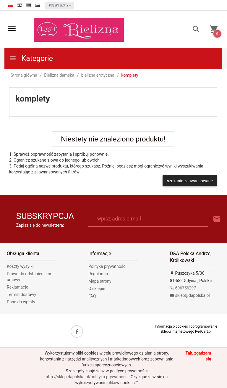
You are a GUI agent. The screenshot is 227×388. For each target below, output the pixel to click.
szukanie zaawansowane (190, 180)
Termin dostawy (21, 294)
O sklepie (96, 288)
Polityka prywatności (107, 266)
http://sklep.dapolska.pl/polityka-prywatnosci (87, 376)
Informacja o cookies (171, 326)
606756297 (183, 288)
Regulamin (98, 273)
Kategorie (31, 58)
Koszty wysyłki (20, 266)
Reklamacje (17, 287)
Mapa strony (99, 281)
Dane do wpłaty (21, 302)
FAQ (92, 296)
